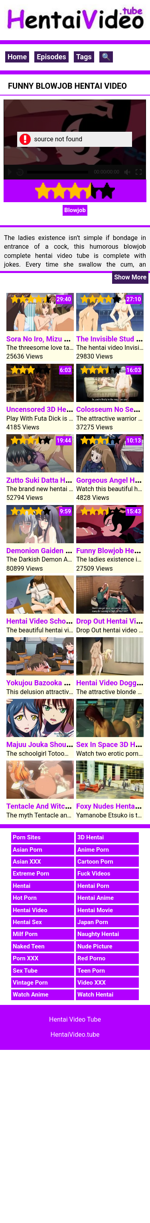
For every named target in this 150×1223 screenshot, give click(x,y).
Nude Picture (94, 946)
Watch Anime (30, 994)
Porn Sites (27, 837)
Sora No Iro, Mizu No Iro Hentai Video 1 (69, 339)
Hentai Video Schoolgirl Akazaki (58, 621)
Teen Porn (91, 970)
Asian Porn (27, 849)
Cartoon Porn (95, 861)
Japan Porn (92, 922)
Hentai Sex (27, 922)
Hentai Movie (95, 910)
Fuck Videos (94, 873)
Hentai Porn (93, 885)
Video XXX (91, 982)
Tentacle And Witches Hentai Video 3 (66, 806)
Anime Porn (93, 849)
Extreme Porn (31, 873)
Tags (84, 57)
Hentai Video (30, 910)
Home (17, 57)
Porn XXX (25, 958)
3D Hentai (90, 837)
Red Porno (91, 958)
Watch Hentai (95, 994)
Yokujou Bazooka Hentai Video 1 (58, 683)
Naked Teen (29, 946)
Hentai (21, 885)
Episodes (51, 57)
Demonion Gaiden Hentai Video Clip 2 (66, 550)
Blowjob (75, 210)
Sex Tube (25, 970)
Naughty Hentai (98, 934)
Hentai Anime (95, 897)
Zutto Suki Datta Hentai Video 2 (57, 480)
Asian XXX (27, 861)
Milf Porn (25, 934)
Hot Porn (25, 897)
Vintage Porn (30, 982)
